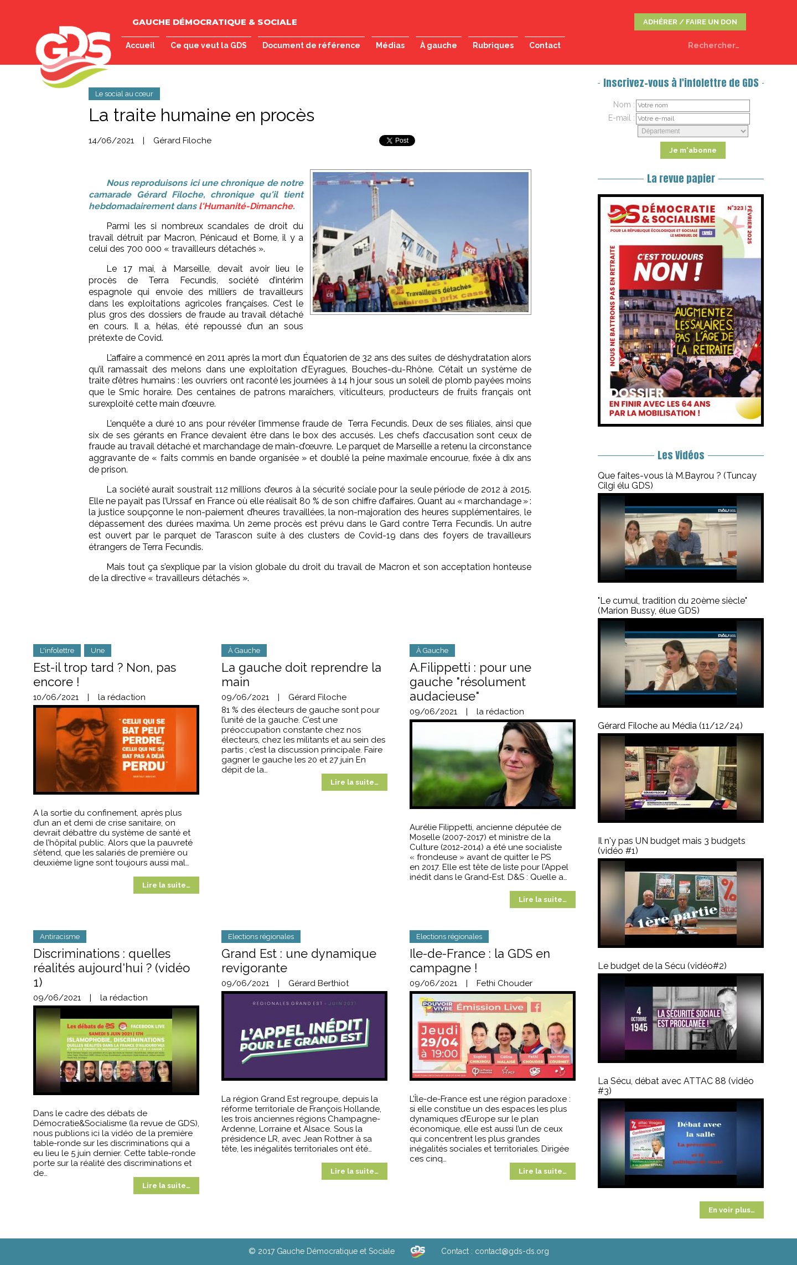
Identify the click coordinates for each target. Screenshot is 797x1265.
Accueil (140, 45)
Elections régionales (261, 936)
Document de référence (311, 45)
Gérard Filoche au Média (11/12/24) (670, 725)
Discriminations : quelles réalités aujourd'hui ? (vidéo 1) (111, 967)
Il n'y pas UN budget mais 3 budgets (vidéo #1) (672, 846)
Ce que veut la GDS (208, 45)
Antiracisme (60, 936)
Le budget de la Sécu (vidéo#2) (662, 966)
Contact (545, 45)
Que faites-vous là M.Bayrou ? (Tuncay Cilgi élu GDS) (677, 480)
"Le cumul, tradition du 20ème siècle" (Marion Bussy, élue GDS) (672, 605)
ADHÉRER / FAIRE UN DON (690, 22)
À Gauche (244, 650)
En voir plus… (731, 1210)
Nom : (624, 104)
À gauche (438, 45)
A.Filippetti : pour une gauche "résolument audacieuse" (470, 681)
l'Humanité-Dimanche (246, 206)
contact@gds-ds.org (512, 1251)
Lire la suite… (166, 885)
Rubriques (493, 45)
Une (98, 650)
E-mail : (621, 117)
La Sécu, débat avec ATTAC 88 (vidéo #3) (676, 1086)
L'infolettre (57, 650)
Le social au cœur (124, 94)
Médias (390, 45)
